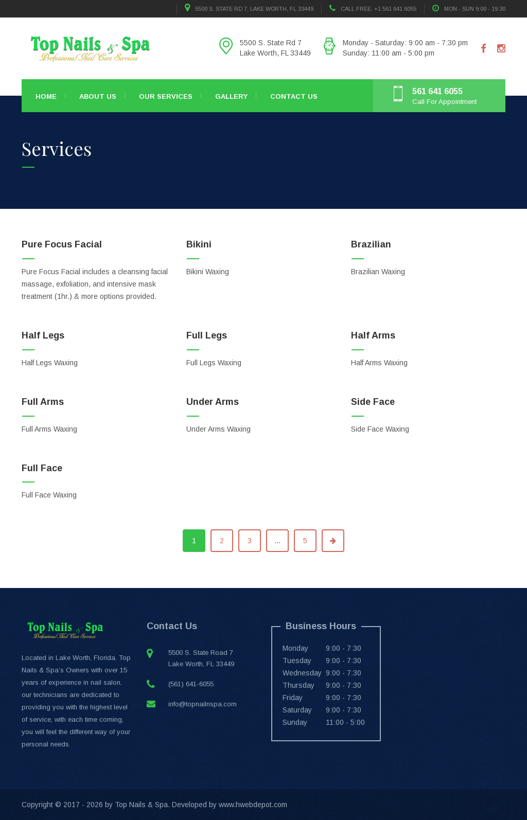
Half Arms (373, 335)
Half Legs (43, 335)
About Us (97, 96)
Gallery (231, 96)
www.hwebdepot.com (253, 804)
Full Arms (43, 402)
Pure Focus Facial (62, 244)
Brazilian (371, 244)
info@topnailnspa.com (202, 704)
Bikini (199, 244)
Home (46, 96)
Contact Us (294, 96)
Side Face (373, 402)
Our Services (165, 96)
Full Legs (206, 335)
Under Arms (212, 402)
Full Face (42, 468)
